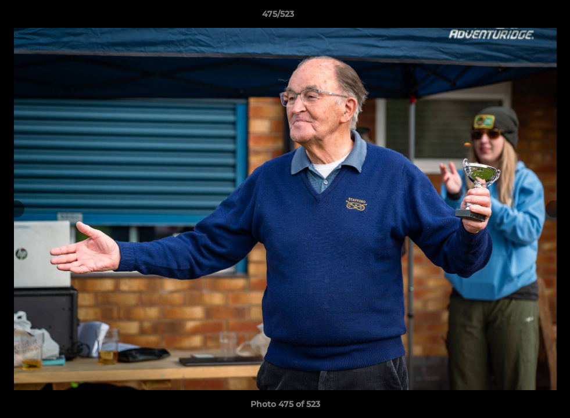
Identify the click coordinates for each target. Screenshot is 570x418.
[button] (521, 17)
